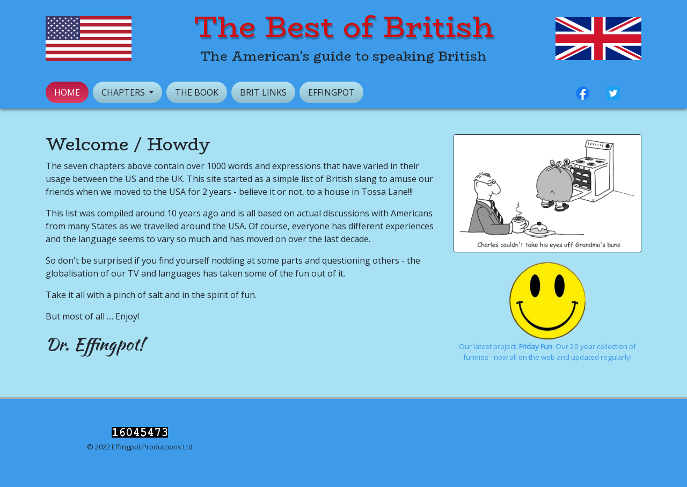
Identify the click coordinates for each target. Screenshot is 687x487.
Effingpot (331, 92)
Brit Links (263, 92)
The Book (196, 92)
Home (67, 92)
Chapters (124, 92)
